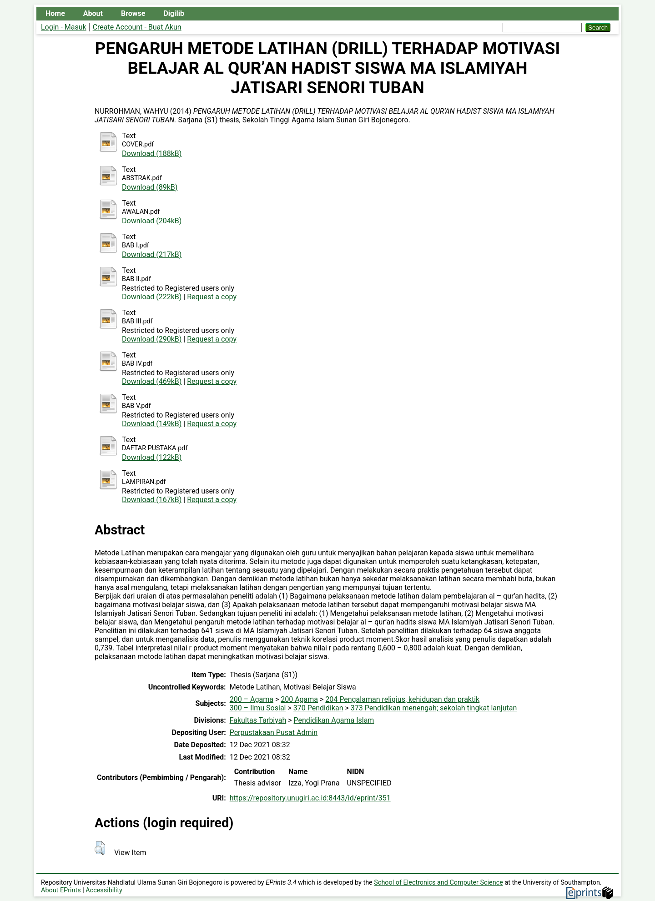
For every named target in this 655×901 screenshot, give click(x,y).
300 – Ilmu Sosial (258, 708)
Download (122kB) (151, 457)
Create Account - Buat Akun (137, 27)
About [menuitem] (93, 13)
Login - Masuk (63, 27)
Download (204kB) (151, 220)
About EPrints (61, 890)
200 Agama (299, 699)
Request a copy (212, 296)
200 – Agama (251, 699)
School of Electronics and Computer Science (438, 882)
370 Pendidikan (318, 708)
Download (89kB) (149, 187)
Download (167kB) (151, 499)
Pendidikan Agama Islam (334, 720)
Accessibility (104, 890)
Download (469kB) (151, 381)
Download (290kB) (151, 339)
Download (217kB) (151, 254)
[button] (100, 848)
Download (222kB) (151, 296)
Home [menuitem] (55, 13)
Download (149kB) (151, 423)
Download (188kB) (151, 153)
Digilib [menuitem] (173, 13)
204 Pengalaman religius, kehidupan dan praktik (402, 699)
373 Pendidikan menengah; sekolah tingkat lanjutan (434, 708)
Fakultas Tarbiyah (258, 720)
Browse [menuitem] (133, 13)
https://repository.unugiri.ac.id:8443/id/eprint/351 (310, 798)
